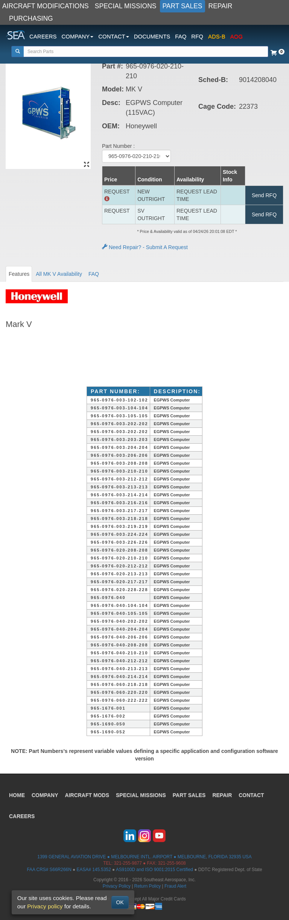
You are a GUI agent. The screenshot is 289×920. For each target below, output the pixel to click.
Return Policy (147, 886)
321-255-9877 (128, 863)
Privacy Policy (117, 886)
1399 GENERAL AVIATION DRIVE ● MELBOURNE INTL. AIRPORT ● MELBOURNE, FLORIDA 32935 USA (144, 856)
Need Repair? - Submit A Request (145, 247)
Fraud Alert (175, 886)
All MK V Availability (59, 274)
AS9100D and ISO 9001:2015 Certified (154, 869)
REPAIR (220, 6)
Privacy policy (44, 906)
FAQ (180, 36)
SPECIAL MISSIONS (126, 6)
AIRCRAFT (87, 795)
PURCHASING (31, 18)
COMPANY (45, 795)
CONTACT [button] (113, 36)
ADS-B (216, 36)
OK (120, 902)
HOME (17, 795)
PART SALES (182, 6)
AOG (236, 36)
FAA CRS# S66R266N (49, 869)
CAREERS (43, 36)
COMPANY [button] (78, 36)
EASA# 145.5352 (94, 869)
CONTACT (251, 795)
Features (19, 274)
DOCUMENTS (152, 36)
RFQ (197, 36)
